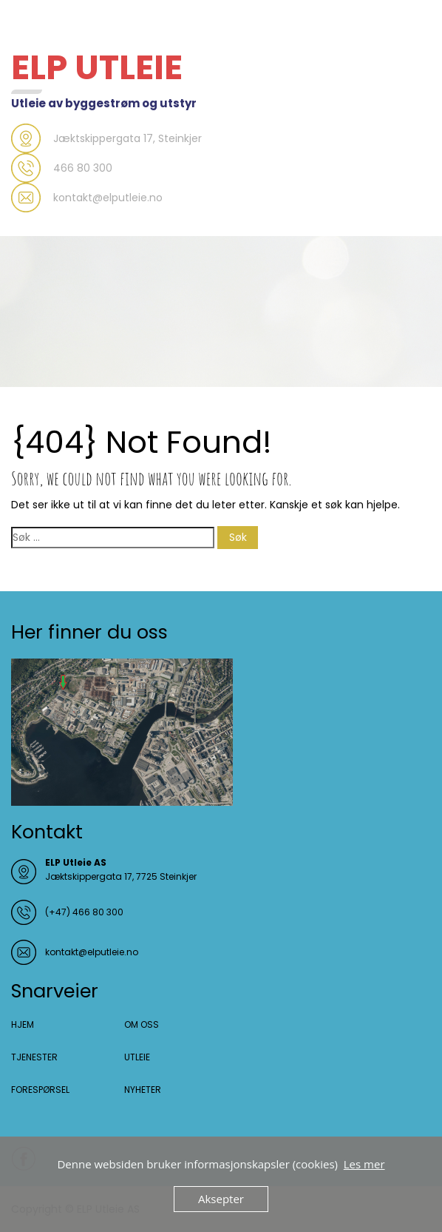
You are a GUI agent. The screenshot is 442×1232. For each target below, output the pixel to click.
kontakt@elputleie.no (91, 952)
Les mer (364, 1164)
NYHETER (142, 1089)
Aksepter (221, 1198)
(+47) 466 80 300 (84, 912)
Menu (26, 25)
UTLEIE (137, 1057)
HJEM (22, 1024)
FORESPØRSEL (40, 1089)
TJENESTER (34, 1057)
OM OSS (141, 1024)
